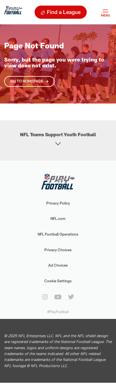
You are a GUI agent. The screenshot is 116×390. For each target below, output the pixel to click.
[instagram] (45, 297)
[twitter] (71, 297)
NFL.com (58, 218)
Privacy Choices (58, 250)
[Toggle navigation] (105, 12)
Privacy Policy (58, 203)
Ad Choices (58, 265)
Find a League (64, 12)
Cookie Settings (58, 281)
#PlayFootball (58, 311)
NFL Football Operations (58, 234)
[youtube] (57, 296)
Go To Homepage (26, 81)
